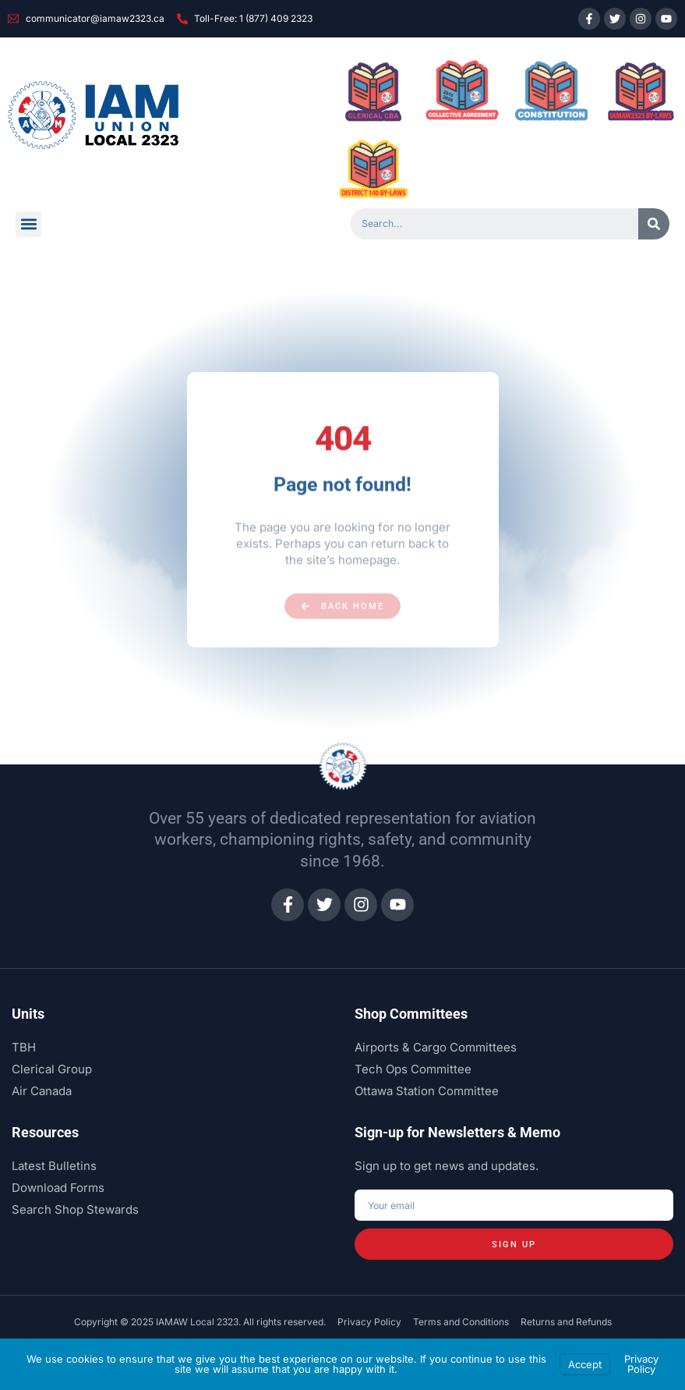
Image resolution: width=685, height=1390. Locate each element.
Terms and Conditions (461, 1322)
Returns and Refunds (566, 1322)
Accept (585, 1364)
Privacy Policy (369, 1322)
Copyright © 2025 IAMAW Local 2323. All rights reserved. (200, 1322)
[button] (28, 224)
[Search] (653, 223)
